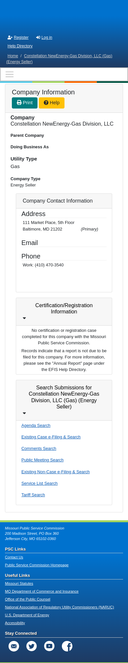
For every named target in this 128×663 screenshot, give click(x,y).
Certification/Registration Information (63, 308)
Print (25, 102)
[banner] (64, 16)
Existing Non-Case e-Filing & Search (55, 471)
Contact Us (14, 557)
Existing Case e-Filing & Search (51, 436)
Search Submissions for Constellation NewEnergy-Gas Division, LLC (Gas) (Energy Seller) (64, 397)
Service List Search (39, 483)
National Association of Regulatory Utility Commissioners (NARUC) (59, 607)
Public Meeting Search (42, 459)
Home (13, 56)
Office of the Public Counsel (27, 599)
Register (18, 37)
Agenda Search (35, 425)
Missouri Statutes (19, 583)
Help (52, 102)
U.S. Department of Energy (27, 615)
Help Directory (20, 46)
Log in (44, 37)
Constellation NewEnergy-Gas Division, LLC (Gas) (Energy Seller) (59, 59)
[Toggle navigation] (64, 74)
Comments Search (38, 448)
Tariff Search (33, 494)
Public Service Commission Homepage (36, 565)
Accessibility (15, 623)
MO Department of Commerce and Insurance (42, 591)
